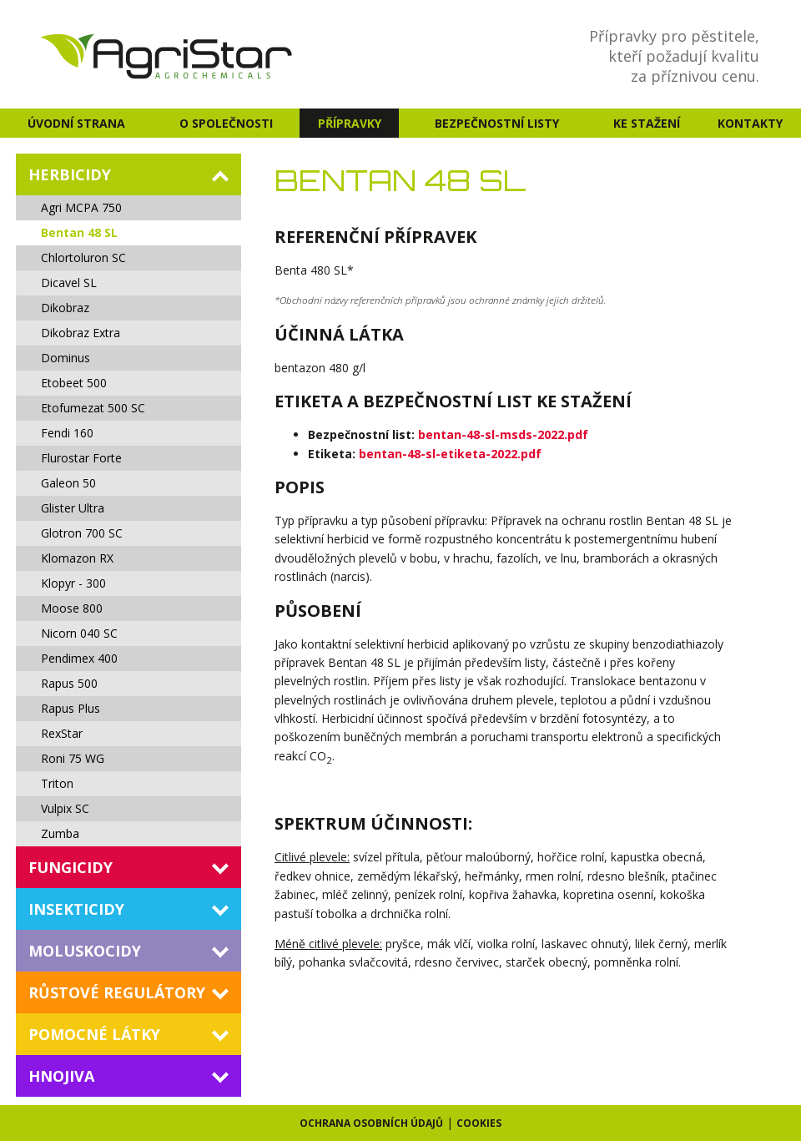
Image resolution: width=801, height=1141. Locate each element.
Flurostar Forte (81, 458)
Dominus (65, 358)
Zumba (60, 833)
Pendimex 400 (79, 658)
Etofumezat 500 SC (93, 408)
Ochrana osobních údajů (371, 1123)
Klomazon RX (77, 558)
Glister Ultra (72, 508)
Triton (57, 783)
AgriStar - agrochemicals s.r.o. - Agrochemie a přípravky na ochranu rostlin (168, 54)
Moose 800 (72, 608)
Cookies (478, 1123)
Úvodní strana (76, 123)
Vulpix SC (65, 808)
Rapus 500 (69, 683)
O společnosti (226, 123)
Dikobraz (65, 308)
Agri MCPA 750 (81, 207)
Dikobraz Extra (80, 333)
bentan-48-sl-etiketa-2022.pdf (450, 454)
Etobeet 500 (74, 383)
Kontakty (750, 123)
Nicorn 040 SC (79, 633)
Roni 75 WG (72, 758)
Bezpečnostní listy (497, 123)
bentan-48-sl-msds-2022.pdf (503, 434)
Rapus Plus (70, 708)
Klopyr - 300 (73, 583)
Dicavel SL (69, 282)
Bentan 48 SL (79, 232)
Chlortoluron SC (83, 257)
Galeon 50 (68, 483)
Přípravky (349, 123)
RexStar (62, 733)
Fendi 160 (67, 433)
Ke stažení (646, 123)
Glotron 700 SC (82, 533)
